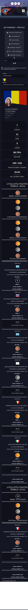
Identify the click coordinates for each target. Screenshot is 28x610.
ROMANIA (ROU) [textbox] (7, 75)
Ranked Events (14, 47)
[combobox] (14, 76)
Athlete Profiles (14, 32)
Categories (14, 36)
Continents (14, 43)
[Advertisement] (14, 596)
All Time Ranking (14, 51)
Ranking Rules (14, 55)
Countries (14, 40)
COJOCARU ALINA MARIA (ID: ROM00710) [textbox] (13, 84)
